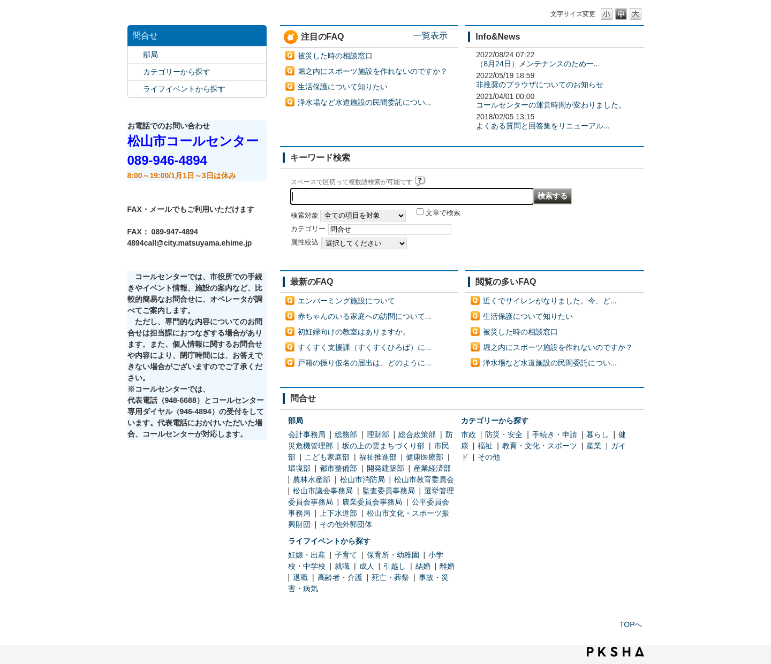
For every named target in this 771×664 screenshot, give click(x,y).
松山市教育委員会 (424, 479)
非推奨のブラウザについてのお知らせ (539, 84)
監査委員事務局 (388, 490)
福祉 (485, 445)
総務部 (346, 434)
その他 (489, 457)
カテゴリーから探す (176, 71)
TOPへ (630, 624)
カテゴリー (308, 229)
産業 (593, 445)
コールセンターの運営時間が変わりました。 (551, 105)
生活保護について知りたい (343, 86)
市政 (468, 434)
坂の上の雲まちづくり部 (383, 445)
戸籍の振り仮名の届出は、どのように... (365, 362)
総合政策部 (417, 434)
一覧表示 (430, 35)
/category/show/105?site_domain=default (135, 89)
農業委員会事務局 (372, 502)
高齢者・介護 (340, 577)
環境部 (299, 468)
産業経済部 (432, 468)
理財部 (378, 434)
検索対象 (305, 215)
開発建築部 (385, 468)
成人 (366, 566)
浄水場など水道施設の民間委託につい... (365, 102)
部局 (150, 54)
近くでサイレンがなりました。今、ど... (550, 300)
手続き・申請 (554, 434)
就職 (342, 566)
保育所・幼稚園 (393, 555)
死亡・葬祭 (390, 577)
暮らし (597, 434)
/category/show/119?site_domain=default (135, 54)
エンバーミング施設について (346, 300)
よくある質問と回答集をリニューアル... (543, 125)
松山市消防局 (362, 479)
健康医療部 (424, 457)
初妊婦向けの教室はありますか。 (354, 331)
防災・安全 (504, 434)
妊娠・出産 (307, 555)
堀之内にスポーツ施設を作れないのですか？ (373, 71)
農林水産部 (311, 479)
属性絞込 (305, 242)
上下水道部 (338, 513)
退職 (300, 577)
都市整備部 (338, 468)
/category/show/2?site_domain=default (135, 72)
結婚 (422, 566)
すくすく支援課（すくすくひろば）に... (365, 347)
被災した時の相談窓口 (335, 55)
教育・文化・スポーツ (539, 445)
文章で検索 (443, 213)
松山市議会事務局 (323, 490)
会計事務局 (307, 434)
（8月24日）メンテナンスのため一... (538, 63)
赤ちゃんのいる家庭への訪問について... (365, 316)
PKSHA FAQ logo (615, 652)
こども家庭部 (327, 457)
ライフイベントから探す (184, 89)
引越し (394, 566)
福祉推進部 (378, 457)
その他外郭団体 (346, 524)
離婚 (447, 566)
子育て (346, 555)
